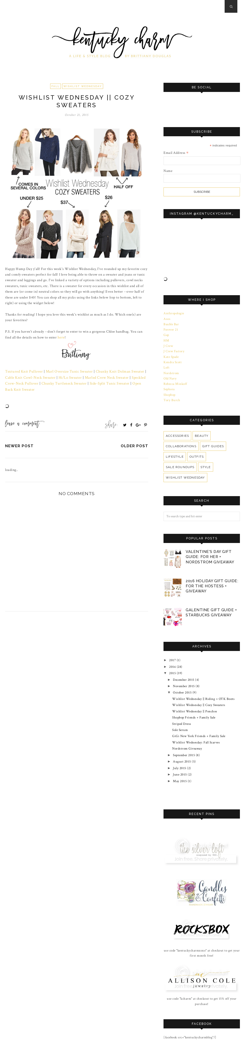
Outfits (196, 452)
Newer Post (19, 438)
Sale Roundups (180, 462)
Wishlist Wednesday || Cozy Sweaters (198, 696)
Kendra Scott (173, 360)
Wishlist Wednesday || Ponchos (194, 701)
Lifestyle (174, 452)
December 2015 (184, 672)
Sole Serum (180, 719)
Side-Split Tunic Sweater (84, 382)
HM (166, 339)
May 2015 (180, 767)
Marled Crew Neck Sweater (92, 376)
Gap (166, 334)
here (61, 337)
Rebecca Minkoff (175, 380)
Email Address (176, 153)
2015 (172, 666)
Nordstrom (171, 370)
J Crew (168, 344)
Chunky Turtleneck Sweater (42, 382)
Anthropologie (174, 313)
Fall (55, 86)
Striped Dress (181, 713)
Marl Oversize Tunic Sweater (65, 371)
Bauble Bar (171, 324)
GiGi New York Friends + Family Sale (198, 725)
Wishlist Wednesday (82, 86)
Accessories (177, 431)
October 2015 (182, 684)
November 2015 (184, 678)
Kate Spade (171, 354)
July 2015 (180, 755)
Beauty (200, 431)
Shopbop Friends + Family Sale (193, 707)
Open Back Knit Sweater (124, 382)
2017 (172, 654)
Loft (166, 365)
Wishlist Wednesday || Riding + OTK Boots (203, 690)
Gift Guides (211, 441)
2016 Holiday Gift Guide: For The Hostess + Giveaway (212, 580)
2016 (172, 660)
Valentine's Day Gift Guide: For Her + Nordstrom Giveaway (210, 552)
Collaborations (181, 441)
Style (205, 462)
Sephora (169, 385)
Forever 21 (171, 329)
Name (168, 171)
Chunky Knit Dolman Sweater (112, 371)
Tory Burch (172, 395)
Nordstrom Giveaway (187, 737)
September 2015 (184, 743)
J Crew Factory (174, 349)
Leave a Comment (22, 417)
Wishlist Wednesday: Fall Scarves (196, 731)
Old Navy (170, 375)
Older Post (134, 438)
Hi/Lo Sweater (57, 376)
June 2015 (180, 761)
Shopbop (169, 390)
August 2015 (182, 749)
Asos (167, 318)
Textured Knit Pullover (22, 371)
